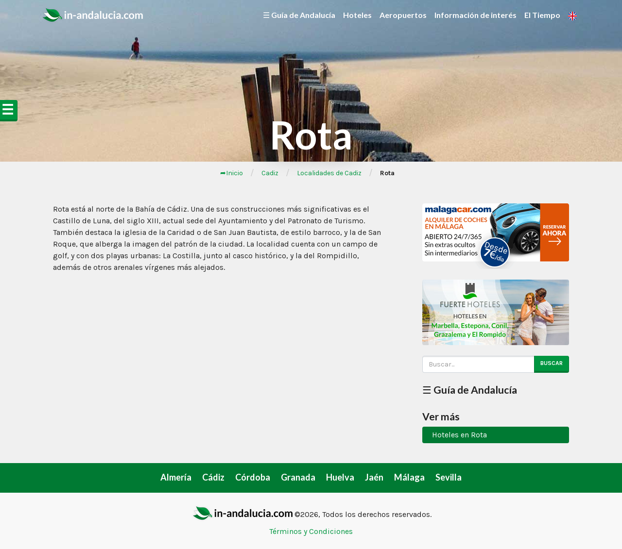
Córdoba (252, 477)
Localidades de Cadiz (329, 173)
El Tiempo (542, 14)
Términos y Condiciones (311, 531)
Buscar (551, 363)
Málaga (409, 477)
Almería (175, 477)
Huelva (340, 477)
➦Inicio (231, 173)
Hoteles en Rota (459, 434)
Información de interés (475, 14)
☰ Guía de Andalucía (299, 14)
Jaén (374, 477)
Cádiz (213, 477)
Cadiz (269, 173)
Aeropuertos (403, 14)
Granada (298, 477)
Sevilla (448, 477)
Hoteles (357, 14)
